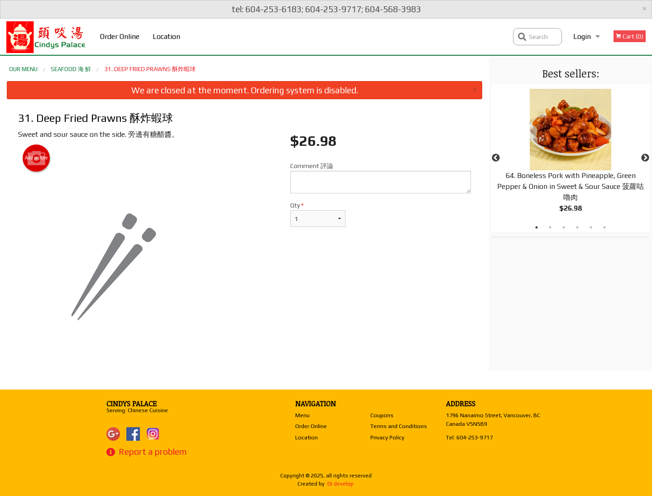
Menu (302, 415)
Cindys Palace (131, 404)
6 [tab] (604, 227)
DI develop (340, 484)
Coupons (381, 415)
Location (166, 36)
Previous (495, 158)
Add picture (36, 158)
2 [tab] (550, 227)
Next (645, 158)
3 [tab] (563, 227)
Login (582, 36)
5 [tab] (590, 227)
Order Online (119, 36)
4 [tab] (577, 227)
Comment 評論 (380, 177)
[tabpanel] (570, 158)
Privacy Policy (387, 437)
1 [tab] (536, 227)
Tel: (469, 437)
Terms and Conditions (398, 426)
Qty (317, 214)
